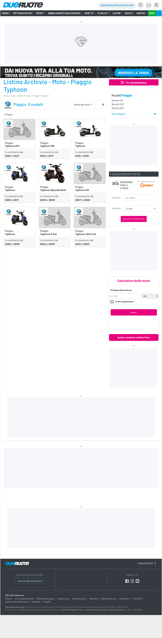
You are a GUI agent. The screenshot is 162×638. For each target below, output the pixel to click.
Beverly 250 (118, 107)
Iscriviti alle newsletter (30, 580)
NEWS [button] (5, 13)
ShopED (47, 601)
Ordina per (82, 104)
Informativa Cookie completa (96, 610)
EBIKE (152, 13)
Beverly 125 (117, 100)
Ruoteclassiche (79, 598)
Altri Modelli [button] (118, 113)
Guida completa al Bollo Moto (133, 337)
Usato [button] (128, 13)
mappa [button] (146, 563)
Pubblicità (36, 601)
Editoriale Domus (108, 598)
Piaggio (36, 95)
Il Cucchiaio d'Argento (24, 598)
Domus (8, 598)
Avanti (133, 312)
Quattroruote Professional (16, 601)
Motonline (93, 598)
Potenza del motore (121, 290)
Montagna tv (124, 598)
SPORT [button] (40, 13)
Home (13, 95)
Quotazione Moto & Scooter (117, 5)
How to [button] (88, 13)
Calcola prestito (134, 218)
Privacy (81, 610)
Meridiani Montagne (45, 598)
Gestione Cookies (116, 610)
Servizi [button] (141, 13)
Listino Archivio (24, 95)
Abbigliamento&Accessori (64, 13)
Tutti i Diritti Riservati (68, 610)
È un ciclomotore (122, 301)
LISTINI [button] (116, 13)
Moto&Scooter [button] (22, 13)
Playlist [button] (102, 13)
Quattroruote (63, 598)
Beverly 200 (118, 104)
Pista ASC (137, 598)
